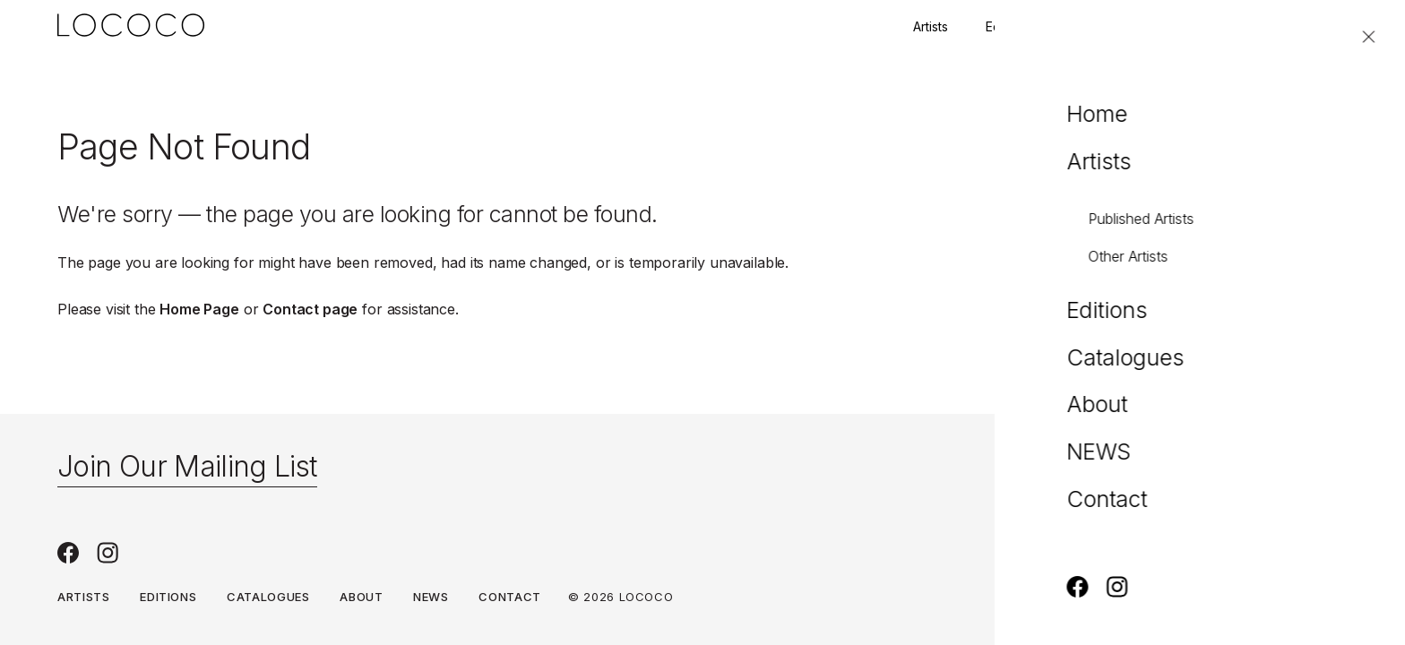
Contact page (310, 309)
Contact (1240, 26)
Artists (930, 26)
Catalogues (268, 596)
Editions (1008, 26)
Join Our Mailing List (187, 466)
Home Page (199, 309)
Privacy (1321, 597)
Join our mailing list (1124, 26)
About (361, 596)
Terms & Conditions (1195, 597)
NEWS (431, 596)
